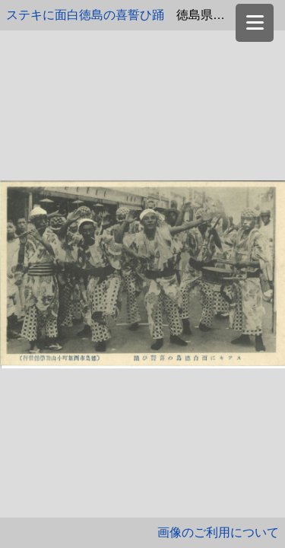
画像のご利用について (218, 532)
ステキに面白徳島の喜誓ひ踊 (85, 14)
